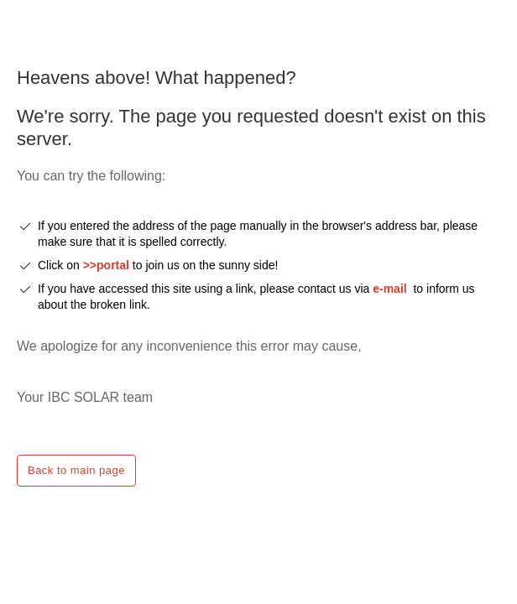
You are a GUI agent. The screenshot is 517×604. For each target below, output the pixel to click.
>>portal (108, 265)
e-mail (389, 288)
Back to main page (76, 470)
